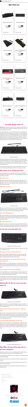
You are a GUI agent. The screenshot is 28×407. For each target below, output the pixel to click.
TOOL (2, 382)
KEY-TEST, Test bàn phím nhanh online (7, 377)
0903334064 (15, 394)
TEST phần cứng (4, 380)
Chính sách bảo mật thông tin (6, 374)
